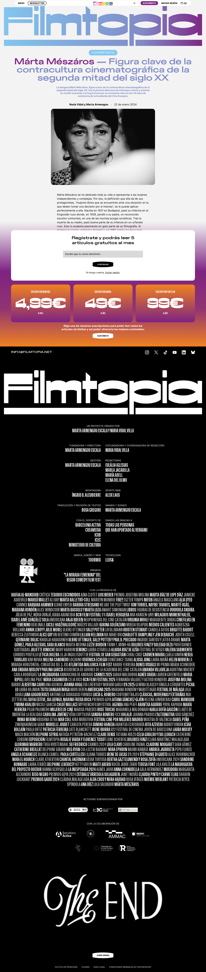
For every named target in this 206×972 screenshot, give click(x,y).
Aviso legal (99, 967)
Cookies (85, 967)
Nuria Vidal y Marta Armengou (88, 104)
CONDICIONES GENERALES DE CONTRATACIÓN (130, 967)
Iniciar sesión (112, 272)
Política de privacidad (66, 967)
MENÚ (21, 5)
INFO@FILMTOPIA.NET (31, 352)
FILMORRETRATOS (103, 52)
